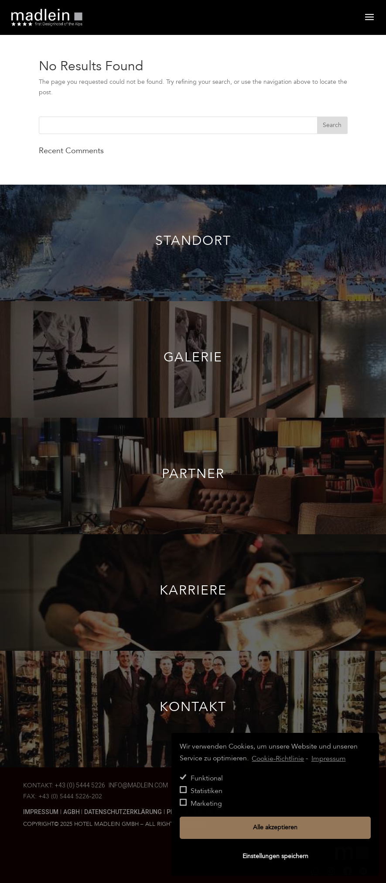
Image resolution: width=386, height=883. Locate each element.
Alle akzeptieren (275, 827)
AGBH (72, 811)
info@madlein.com (138, 785)
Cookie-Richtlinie (278, 758)
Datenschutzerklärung (123, 811)
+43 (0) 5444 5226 (80, 785)
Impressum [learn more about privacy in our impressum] (328, 758)
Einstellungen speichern (275, 856)
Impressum (40, 811)
